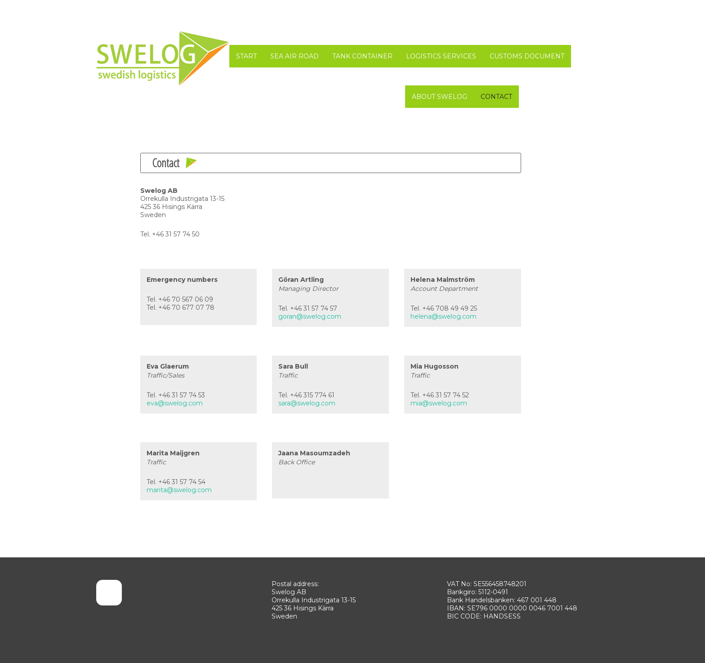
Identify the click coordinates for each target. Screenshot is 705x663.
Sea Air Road (294, 56)
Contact (496, 97)
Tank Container (362, 56)
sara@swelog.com (306, 403)
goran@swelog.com (309, 316)
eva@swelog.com (175, 403)
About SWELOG (439, 97)
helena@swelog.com (444, 316)
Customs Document (527, 56)
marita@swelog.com (179, 490)
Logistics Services (441, 56)
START (246, 56)
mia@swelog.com (439, 403)
